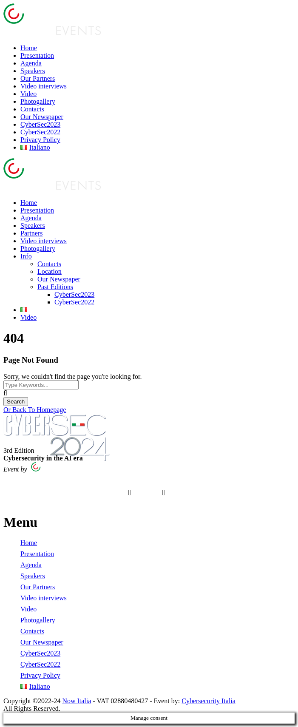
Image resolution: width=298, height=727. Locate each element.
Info (26, 256)
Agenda (31, 63)
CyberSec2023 (40, 124)
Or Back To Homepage (34, 409)
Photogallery (37, 101)
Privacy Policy (40, 139)
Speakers (32, 70)
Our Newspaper (41, 116)
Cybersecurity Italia (209, 700)
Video (28, 93)
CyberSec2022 (40, 132)
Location (49, 271)
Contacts (32, 109)
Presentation (37, 55)
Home (28, 47)
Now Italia (76, 700)
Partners (31, 233)
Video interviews (43, 86)
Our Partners (37, 78)
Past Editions (55, 286)
